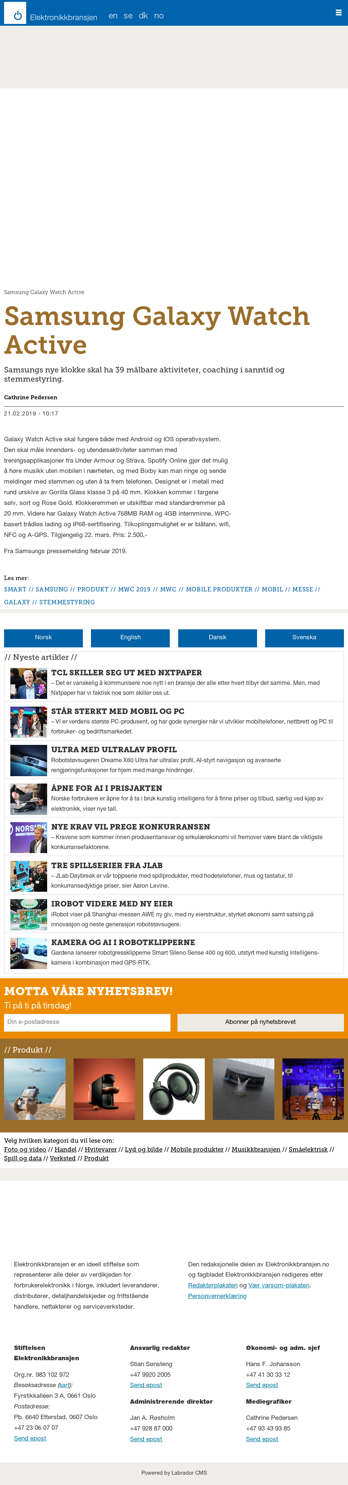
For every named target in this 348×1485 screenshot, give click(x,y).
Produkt (96, 1158)
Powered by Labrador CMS (174, 1473)
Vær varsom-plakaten (279, 1286)
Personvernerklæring (217, 1297)
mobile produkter (219, 589)
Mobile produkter (197, 1149)
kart (64, 1386)
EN (113, 17)
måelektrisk (310, 1149)
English (130, 638)
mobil (272, 589)
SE (128, 17)
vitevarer (103, 1149)
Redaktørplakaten (213, 1286)
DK (143, 17)
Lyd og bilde (143, 1149)
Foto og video (25, 1149)
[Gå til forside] (48, 13)
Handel (66, 1149)
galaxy (17, 602)
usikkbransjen (259, 1149)
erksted (65, 1158)
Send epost (30, 1439)
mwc (168, 589)
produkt (93, 589)
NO (159, 17)
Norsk (43, 638)
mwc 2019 (134, 589)
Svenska (304, 638)
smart (15, 589)
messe (302, 589)
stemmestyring (67, 602)
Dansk (217, 638)
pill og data (25, 1158)
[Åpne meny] (339, 12)
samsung (52, 589)
